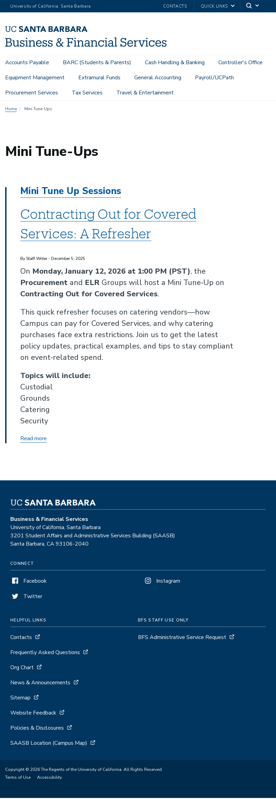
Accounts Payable (27, 62)
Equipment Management (35, 77)
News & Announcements (40, 683)
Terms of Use (18, 778)
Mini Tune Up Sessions (70, 192)
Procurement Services (31, 92)
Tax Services (87, 92)
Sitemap (20, 699)
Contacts (175, 6)
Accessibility (49, 778)
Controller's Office (240, 62)
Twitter (26, 597)
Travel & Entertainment (145, 92)
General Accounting (157, 77)
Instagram (161, 582)
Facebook (28, 582)
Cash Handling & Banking (175, 62)
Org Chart (22, 668)
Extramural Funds (99, 77)
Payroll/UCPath (214, 77)
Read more (33, 440)
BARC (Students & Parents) (97, 62)
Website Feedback (33, 714)
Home (11, 110)
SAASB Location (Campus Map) (48, 744)
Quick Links (214, 6)
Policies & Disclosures (37, 729)
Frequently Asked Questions (45, 653)
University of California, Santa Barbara (50, 6)
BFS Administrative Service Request (182, 638)
